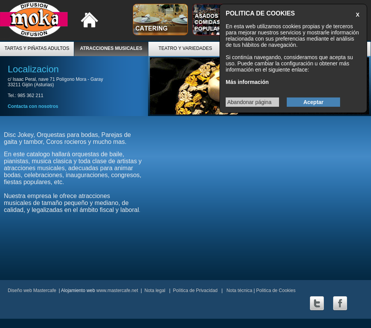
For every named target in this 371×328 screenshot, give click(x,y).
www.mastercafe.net (117, 290)
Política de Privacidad (195, 290)
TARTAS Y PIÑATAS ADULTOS (37, 48)
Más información (247, 82)
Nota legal (155, 290)
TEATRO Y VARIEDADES (185, 48)
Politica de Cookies (276, 290)
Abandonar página (249, 102)
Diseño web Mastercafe (32, 290)
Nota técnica (238, 290)
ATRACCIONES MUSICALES (111, 48)
